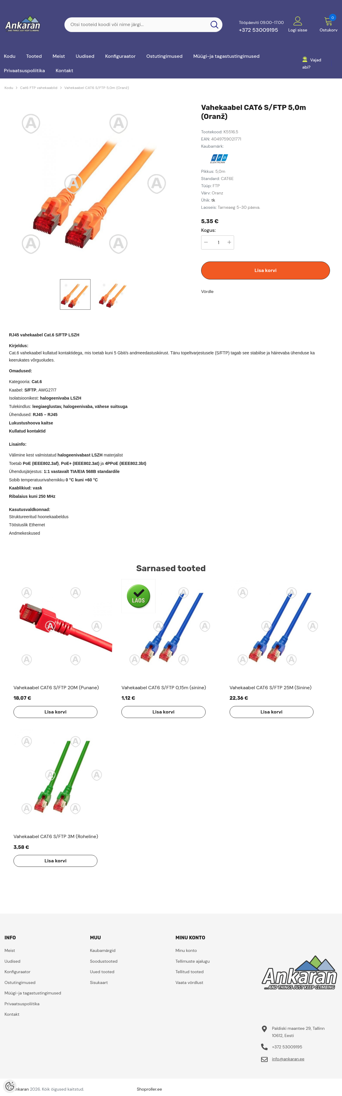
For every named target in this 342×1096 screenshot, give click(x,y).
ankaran (21, 1089)
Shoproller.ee (149, 1089)
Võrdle (207, 291)
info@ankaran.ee (288, 1059)
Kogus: (208, 230)
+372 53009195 (258, 30)
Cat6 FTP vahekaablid (38, 87)
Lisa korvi (265, 270)
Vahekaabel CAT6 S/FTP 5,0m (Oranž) (96, 87)
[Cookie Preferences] (9, 1086)
